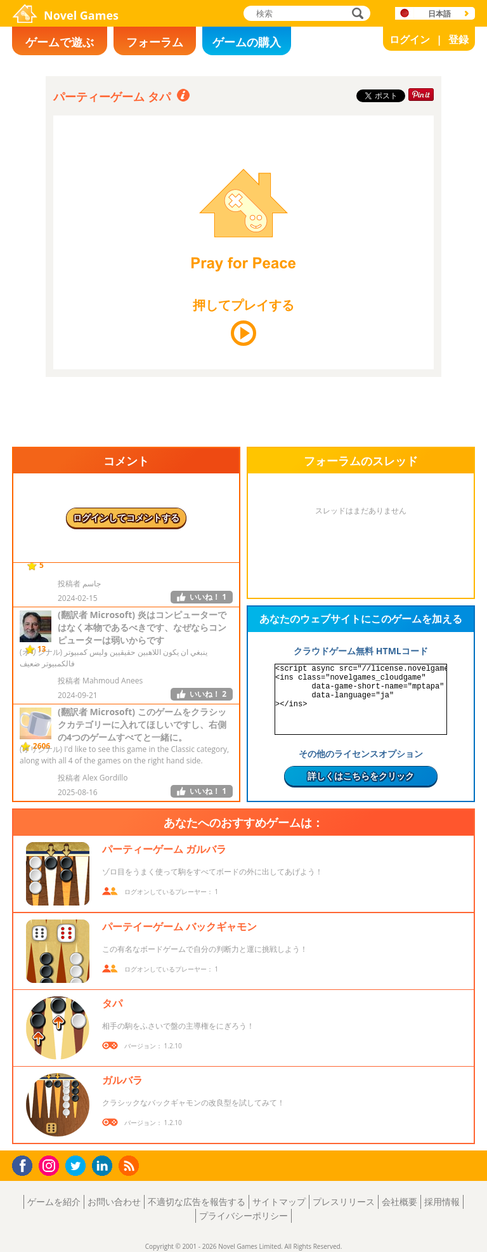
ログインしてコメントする (126, 517)
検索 (356, 14)
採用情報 (442, 1202)
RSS (130, 1165)
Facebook (25, 1164)
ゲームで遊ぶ (59, 41)
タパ (112, 1003)
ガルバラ (122, 1080)
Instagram (50, 1164)
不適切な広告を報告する (196, 1202)
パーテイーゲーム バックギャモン (179, 926)
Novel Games (81, 15)
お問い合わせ (114, 1202)
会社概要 (399, 1202)
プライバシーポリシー (243, 1215)
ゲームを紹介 (54, 1202)
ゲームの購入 (246, 41)
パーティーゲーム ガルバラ (164, 849)
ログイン (409, 39)
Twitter (78, 1166)
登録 (458, 39)
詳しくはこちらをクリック (361, 776)
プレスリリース (344, 1202)
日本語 (439, 13)
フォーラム (154, 41)
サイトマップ (279, 1202)
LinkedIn (104, 1166)
